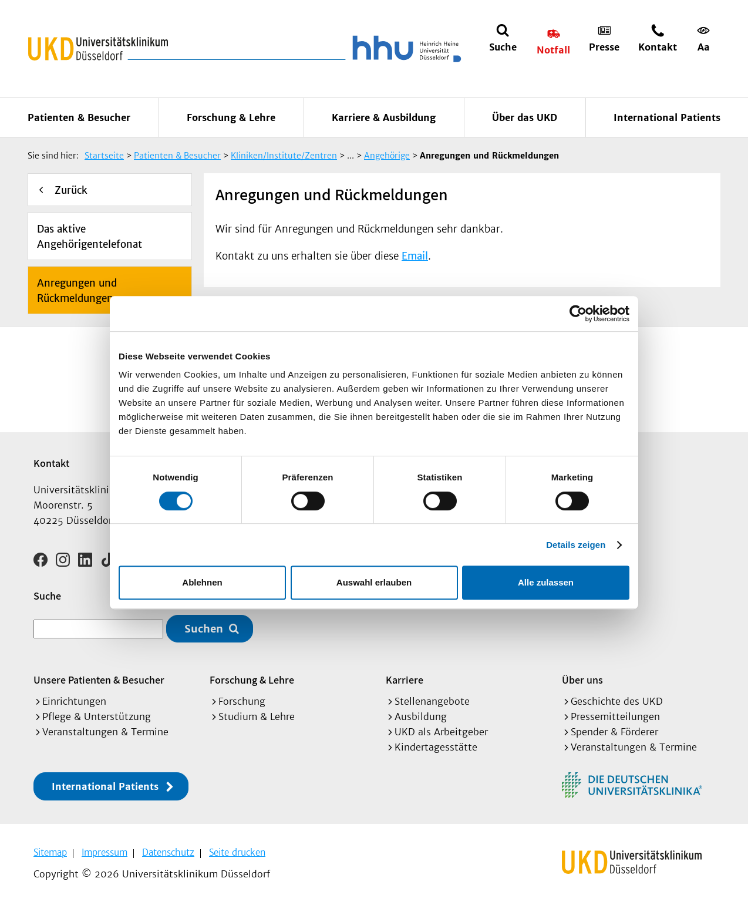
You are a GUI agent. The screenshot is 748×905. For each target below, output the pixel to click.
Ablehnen (202, 582)
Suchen (203, 628)
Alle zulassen (546, 582)
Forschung (241, 701)
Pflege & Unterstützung (96, 716)
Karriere (404, 680)
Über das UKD (524, 117)
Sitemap (50, 852)
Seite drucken (237, 852)
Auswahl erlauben (374, 582)
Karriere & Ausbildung (384, 117)
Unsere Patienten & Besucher (98, 680)
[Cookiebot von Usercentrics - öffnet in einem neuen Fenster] (578, 313)
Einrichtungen (74, 701)
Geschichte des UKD (617, 701)
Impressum (104, 852)
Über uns (582, 680)
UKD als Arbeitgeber (441, 732)
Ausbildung (421, 716)
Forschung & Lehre (231, 117)
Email (415, 256)
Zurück (71, 190)
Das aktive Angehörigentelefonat (89, 237)
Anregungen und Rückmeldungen (77, 291)
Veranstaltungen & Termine (105, 732)
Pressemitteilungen (615, 716)
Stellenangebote (432, 701)
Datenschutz (168, 852)
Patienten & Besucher (79, 117)
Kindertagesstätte (436, 747)
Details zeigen (575, 545)
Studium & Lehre (256, 716)
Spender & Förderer (614, 732)
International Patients (667, 117)
